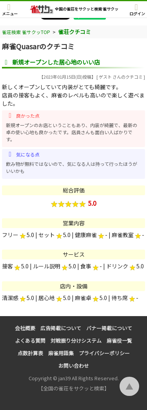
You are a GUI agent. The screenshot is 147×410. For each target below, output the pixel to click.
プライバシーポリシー (104, 353)
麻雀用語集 (61, 353)
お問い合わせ (73, 365)
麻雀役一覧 (119, 340)
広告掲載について (60, 328)
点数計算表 (30, 353)
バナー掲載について (109, 328)
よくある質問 (30, 340)
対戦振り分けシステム (76, 340)
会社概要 (25, 328)
